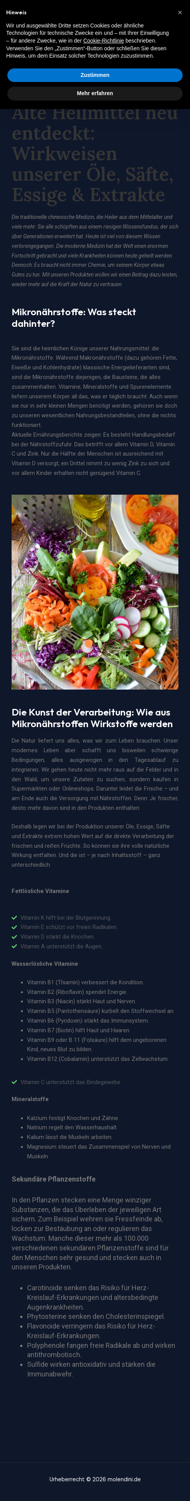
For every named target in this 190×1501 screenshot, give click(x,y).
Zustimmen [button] (95, 1467)
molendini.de (28, 15)
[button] (180, 1404)
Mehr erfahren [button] (95, 1485)
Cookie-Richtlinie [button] (103, 1432)
